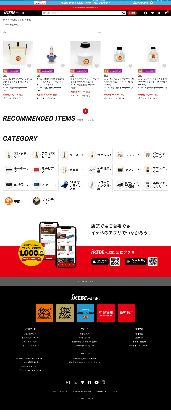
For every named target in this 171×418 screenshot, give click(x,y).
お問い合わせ (84, 345)
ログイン (151, 3)
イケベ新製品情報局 (30, 370)
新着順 (107, 40)
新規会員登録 (162, 3)
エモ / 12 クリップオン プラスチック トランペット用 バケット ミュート (18, 89)
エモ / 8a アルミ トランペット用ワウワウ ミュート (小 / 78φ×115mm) (119, 89)
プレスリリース (113, 399)
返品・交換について (30, 345)
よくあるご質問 (30, 349)
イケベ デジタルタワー (30, 374)
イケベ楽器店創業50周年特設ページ (85, 14)
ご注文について (30, 342)
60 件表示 (154, 40)
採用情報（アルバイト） (139, 353)
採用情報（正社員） (139, 349)
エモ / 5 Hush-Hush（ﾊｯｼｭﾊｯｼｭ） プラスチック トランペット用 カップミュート (51, 89)
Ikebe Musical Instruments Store (30, 366)
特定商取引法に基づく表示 (82, 399)
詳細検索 (118, 20)
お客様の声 (84, 342)
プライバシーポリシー (60, 399)
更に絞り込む (87, 40)
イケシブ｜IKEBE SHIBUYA (30, 378)
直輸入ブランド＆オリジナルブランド (85, 370)
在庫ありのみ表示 (134, 40)
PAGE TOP (87, 289)
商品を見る (155, 411)
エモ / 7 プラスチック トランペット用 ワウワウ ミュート (84, 88)
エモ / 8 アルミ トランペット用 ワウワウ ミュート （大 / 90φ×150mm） (152, 89)
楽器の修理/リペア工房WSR (84, 366)
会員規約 (100, 399)
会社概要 (139, 342)
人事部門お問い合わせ (84, 353)
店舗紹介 (139, 345)
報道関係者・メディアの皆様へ (85, 349)
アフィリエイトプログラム (30, 353)
